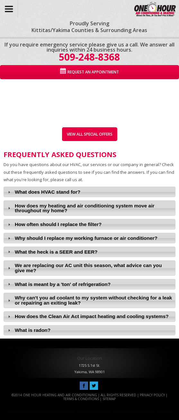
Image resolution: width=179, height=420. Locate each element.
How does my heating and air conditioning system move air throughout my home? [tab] (80, 208)
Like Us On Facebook (84, 386)
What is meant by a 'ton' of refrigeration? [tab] (58, 284)
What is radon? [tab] (28, 330)
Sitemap (109, 399)
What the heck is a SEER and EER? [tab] (52, 252)
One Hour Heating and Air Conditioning (153, 7)
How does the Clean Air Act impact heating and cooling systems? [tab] (87, 316)
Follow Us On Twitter (94, 386)
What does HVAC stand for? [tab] (43, 192)
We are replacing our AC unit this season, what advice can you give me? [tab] (84, 268)
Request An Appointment (93, 72)
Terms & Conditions (81, 399)
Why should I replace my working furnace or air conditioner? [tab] (81, 238)
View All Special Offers (89, 134)
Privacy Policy (152, 395)
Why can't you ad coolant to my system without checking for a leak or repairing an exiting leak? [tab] (89, 300)
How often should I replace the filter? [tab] (54, 224)
